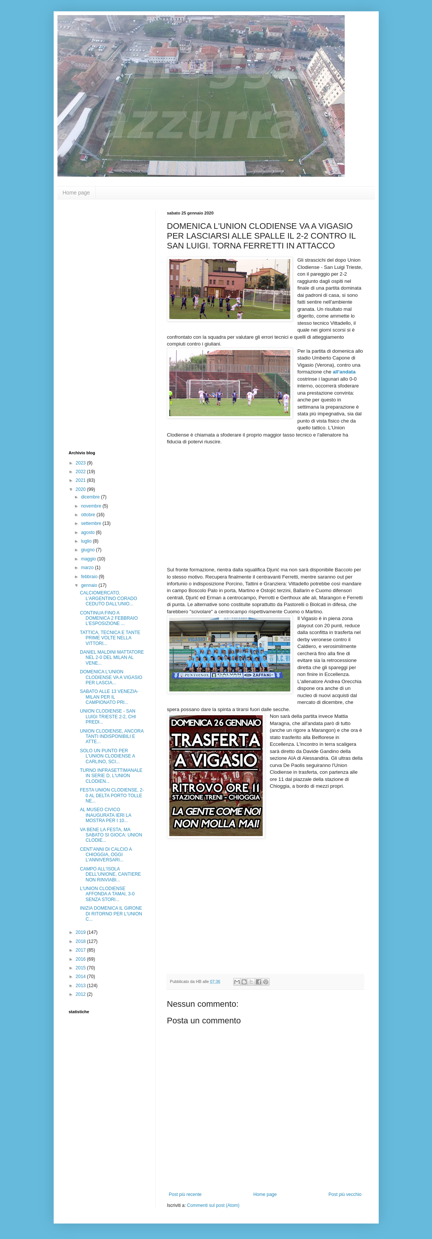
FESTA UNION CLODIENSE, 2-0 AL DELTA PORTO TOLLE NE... (112, 795)
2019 (81, 932)
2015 (81, 968)
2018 (81, 941)
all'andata (344, 372)
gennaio (89, 585)
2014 (81, 976)
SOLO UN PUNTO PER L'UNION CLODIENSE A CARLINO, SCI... (107, 756)
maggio (89, 559)
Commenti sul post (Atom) (213, 1205)
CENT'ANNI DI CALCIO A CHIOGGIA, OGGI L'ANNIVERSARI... (106, 855)
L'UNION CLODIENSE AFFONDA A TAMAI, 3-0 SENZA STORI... (107, 894)
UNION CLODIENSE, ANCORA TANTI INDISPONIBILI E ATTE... (111, 736)
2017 (81, 950)
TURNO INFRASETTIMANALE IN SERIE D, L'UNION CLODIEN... (111, 776)
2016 (81, 959)
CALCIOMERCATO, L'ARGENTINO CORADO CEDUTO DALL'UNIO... (108, 598)
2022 (81, 471)
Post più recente (185, 1194)
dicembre (91, 497)
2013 (81, 985)
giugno (88, 549)
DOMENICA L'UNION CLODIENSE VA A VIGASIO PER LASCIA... (111, 677)
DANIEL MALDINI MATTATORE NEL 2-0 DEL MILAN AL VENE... (112, 658)
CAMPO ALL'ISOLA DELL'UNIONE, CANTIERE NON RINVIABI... (110, 874)
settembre (91, 523)
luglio (87, 541)
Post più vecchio (344, 1194)
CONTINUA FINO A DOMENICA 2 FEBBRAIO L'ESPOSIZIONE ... (109, 618)
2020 (81, 489)
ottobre (88, 514)
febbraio (90, 576)
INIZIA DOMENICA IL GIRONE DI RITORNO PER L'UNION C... (111, 914)
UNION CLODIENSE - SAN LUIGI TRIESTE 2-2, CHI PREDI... (108, 716)
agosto (88, 532)
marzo (88, 567)
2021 (81, 480)
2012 (81, 994)
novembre (91, 506)
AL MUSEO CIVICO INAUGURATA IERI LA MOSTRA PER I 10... (105, 815)
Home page (76, 193)
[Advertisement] (99, 324)
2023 (81, 463)
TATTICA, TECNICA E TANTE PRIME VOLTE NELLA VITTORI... (110, 638)
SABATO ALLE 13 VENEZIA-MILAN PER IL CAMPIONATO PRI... (109, 697)
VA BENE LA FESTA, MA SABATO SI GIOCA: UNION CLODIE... (111, 835)
